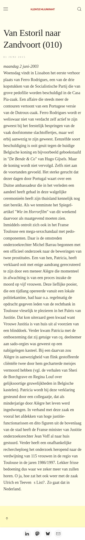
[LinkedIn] (27, 534)
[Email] (58, 534)
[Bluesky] (48, 534)
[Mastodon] (37, 534)
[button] (5, 9)
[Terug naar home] (42, 9)
